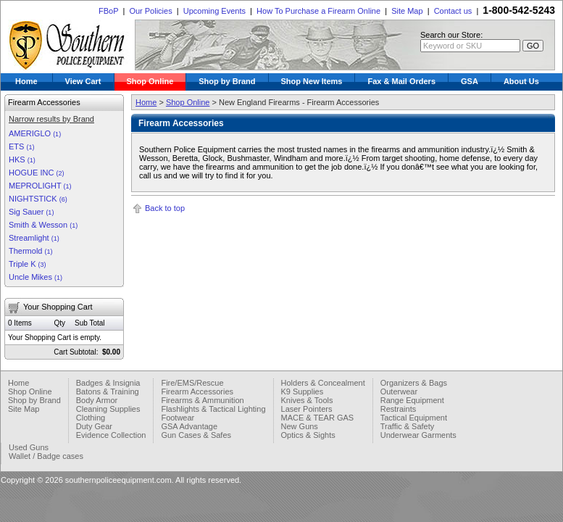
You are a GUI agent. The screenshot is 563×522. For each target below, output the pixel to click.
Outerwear (398, 391)
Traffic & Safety (407, 426)
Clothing (90, 417)
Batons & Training (107, 391)
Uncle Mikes (35, 277)
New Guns (299, 426)
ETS (21, 146)
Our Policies (150, 11)
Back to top (165, 208)
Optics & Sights (308, 435)
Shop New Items (312, 81)
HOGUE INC (36, 172)
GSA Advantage (189, 426)
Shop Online (150, 81)
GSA (469, 81)
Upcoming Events (214, 11)
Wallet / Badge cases (46, 456)
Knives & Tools (307, 400)
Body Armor (96, 400)
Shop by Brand (227, 81)
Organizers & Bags (413, 382)
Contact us (453, 11)
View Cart (83, 81)
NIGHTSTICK (38, 198)
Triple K (27, 264)
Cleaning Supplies (108, 409)
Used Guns (29, 447)
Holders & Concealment (323, 382)
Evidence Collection (111, 435)
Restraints (398, 409)
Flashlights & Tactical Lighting (213, 409)
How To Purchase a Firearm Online (318, 11)
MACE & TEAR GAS (317, 417)
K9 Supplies (302, 391)
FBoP (108, 11)
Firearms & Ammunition (202, 400)
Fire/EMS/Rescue (192, 382)
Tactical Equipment (413, 417)
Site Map (406, 11)
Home (26, 81)
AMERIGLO (35, 133)
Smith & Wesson (43, 224)
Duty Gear (94, 426)
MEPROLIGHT (40, 185)
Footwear (177, 417)
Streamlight (34, 237)
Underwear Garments (418, 435)
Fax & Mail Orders (401, 81)
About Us (521, 81)
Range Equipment (412, 400)
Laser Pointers (307, 409)
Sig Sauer (31, 211)
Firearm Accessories (197, 391)
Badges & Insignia (108, 382)
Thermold (31, 250)
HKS (22, 159)
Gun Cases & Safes (196, 435)
